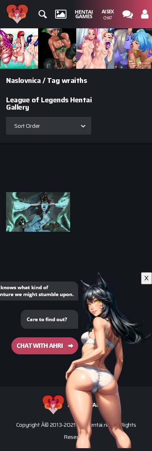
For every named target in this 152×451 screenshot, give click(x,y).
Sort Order (27, 125)
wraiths (74, 80)
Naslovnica (23, 80)
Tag (53, 80)
